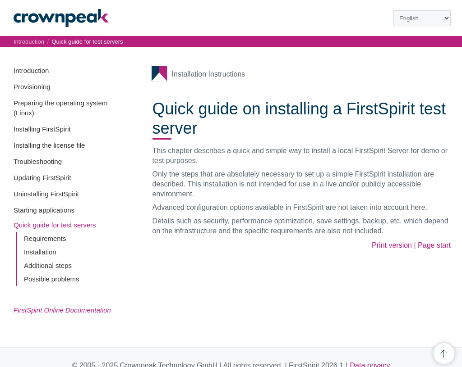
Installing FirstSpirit (42, 129)
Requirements (45, 238)
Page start (434, 245)
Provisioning (32, 87)
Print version (392, 245)
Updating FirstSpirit (42, 177)
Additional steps (48, 265)
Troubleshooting (38, 161)
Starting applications (44, 210)
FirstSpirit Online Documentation (62, 310)
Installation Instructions (208, 74)
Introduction (31, 70)
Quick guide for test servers (55, 225)
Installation (40, 252)
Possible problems (51, 279)
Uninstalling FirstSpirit (46, 194)
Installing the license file (49, 145)
